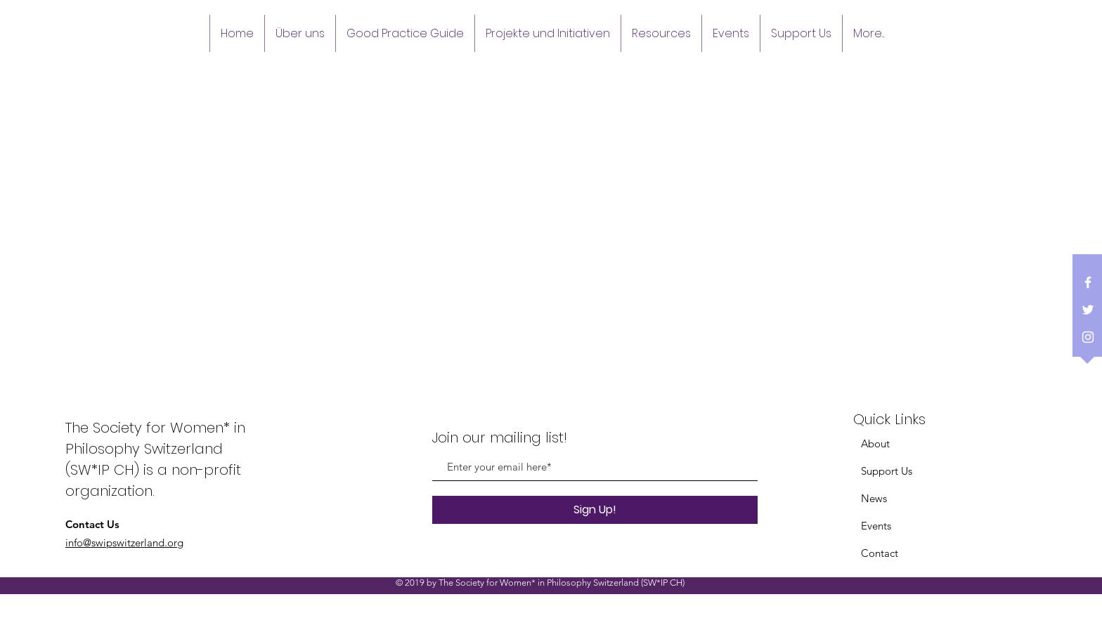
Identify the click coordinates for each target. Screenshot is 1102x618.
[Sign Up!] (595, 510)
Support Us (886, 471)
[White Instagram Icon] (1088, 337)
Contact (879, 553)
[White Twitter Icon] (1088, 309)
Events (876, 525)
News (874, 498)
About (875, 443)
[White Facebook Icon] (1088, 282)
